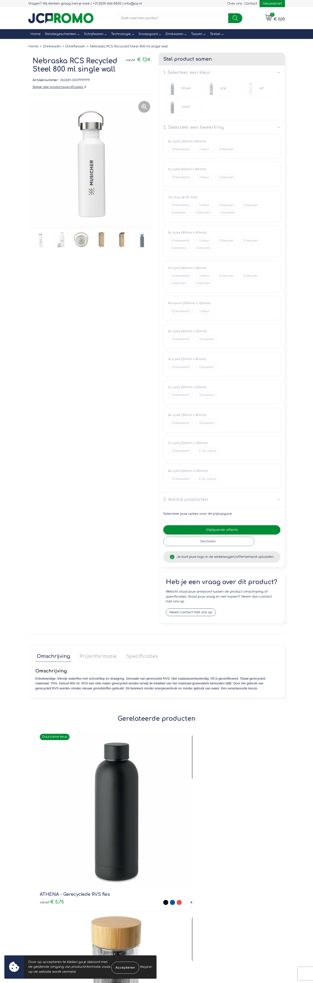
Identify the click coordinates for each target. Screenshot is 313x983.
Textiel (215, 34)
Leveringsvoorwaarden (244, 866)
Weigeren (146, 966)
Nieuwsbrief (272, 3)
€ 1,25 (168, 808)
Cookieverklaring (239, 872)
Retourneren (172, 878)
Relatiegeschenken (60, 34)
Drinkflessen (75, 46)
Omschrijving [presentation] (52, 654)
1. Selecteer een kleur (187, 72)
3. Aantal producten (185, 499)
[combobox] (172, 18)
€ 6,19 (229, 815)
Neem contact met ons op (190, 612)
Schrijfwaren (93, 34)
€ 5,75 (47, 808)
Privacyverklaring (239, 878)
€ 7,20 (112, 818)
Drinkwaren (174, 34)
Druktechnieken (111, 884)
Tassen (196, 34)
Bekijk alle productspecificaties (59, 87)
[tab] (52, 656)
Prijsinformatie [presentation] (93, 654)
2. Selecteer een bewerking (193, 127)
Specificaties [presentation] (135, 654)
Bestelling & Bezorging (180, 872)
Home (35, 34)
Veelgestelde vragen (115, 878)
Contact (250, 3)
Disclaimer (234, 884)
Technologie (121, 34)
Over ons (234, 3)
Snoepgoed (148, 34)
